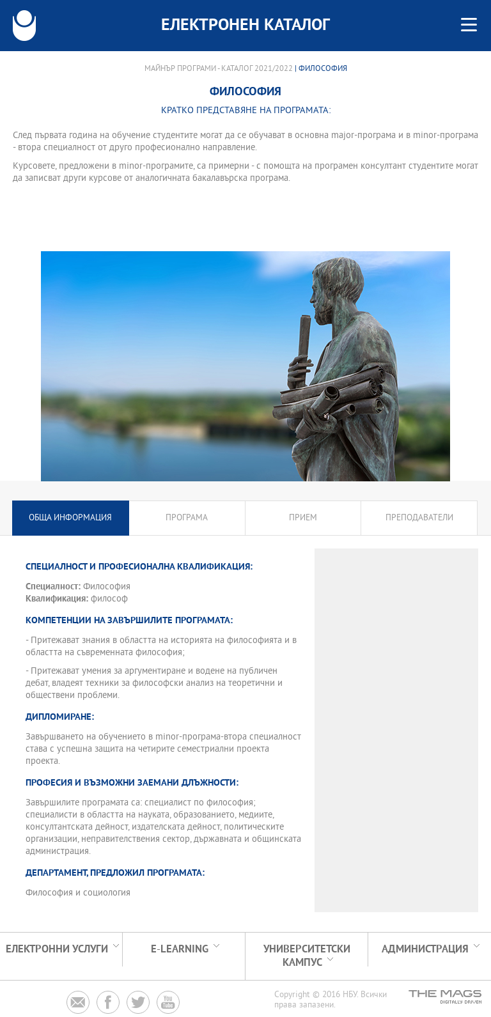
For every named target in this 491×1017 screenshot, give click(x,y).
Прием (303, 518)
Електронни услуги (57, 949)
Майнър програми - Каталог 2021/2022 (218, 69)
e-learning (179, 949)
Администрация (425, 949)
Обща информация (70, 518)
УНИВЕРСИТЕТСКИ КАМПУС (306, 956)
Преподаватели (419, 518)
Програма (187, 518)
